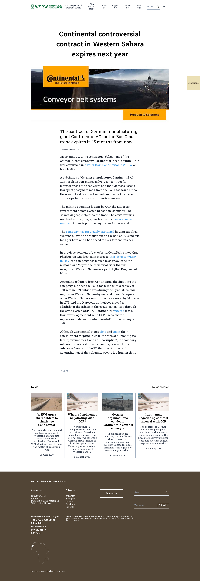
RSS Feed (36, 533)
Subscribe (163, 505)
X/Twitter (70, 496)
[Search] (152, 6)
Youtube (69, 501)
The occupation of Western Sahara (73, 6)
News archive (160, 387)
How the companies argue (45, 516)
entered (119, 311)
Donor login (139, 6)
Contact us (127, 6)
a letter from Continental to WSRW (108, 165)
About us (104, 6)
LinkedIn (70, 507)
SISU (41, 571)
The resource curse (92, 6)
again (116, 331)
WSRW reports (38, 526)
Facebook (70, 504)
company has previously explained (90, 231)
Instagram (70, 498)
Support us (193, 83)
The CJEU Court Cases (43, 519)
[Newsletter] (145, 505)
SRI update (36, 523)
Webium (62, 571)
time (103, 331)
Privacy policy (38, 529)
